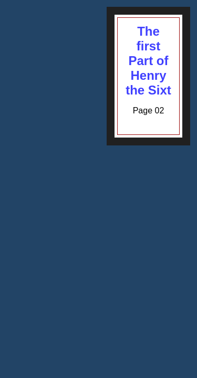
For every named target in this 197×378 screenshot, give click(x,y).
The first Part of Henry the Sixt (148, 60)
